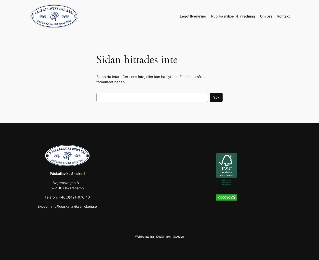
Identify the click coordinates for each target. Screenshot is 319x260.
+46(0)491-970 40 (74, 197)
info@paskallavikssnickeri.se (73, 206)
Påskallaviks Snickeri (67, 174)
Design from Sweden (170, 236)
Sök (216, 97)
